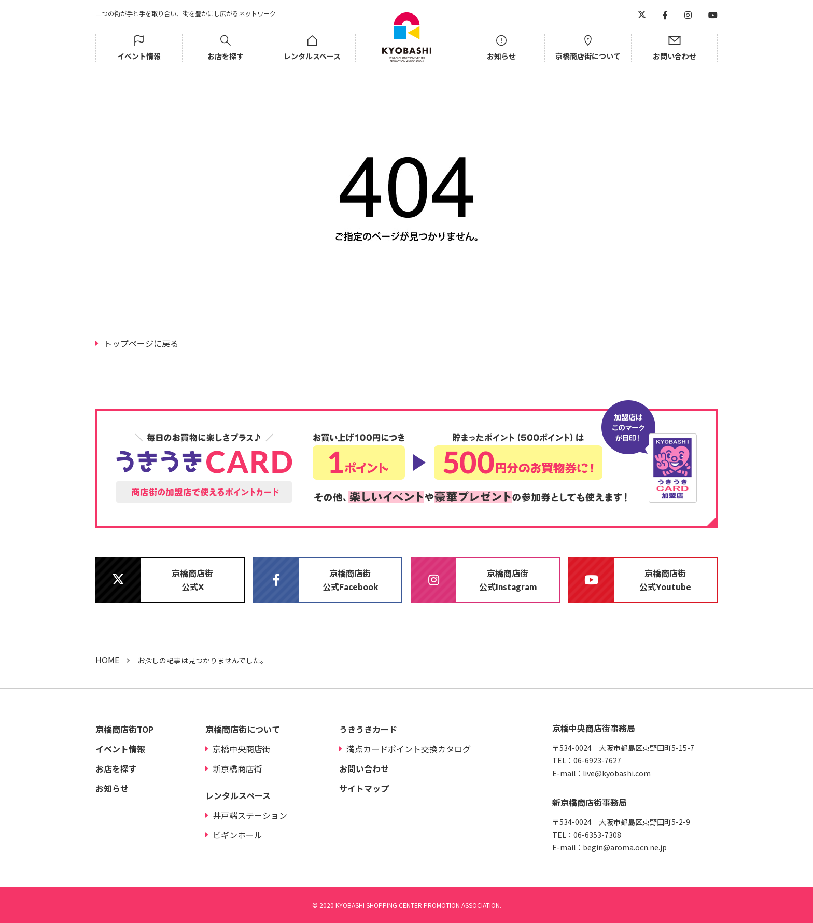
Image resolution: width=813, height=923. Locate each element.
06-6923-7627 (597, 760)
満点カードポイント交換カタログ (408, 749)
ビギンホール (237, 835)
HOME (107, 659)
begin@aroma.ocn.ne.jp (625, 847)
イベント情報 (139, 56)
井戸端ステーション (250, 815)
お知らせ (501, 56)
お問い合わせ (674, 56)
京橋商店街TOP (124, 729)
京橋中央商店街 (242, 749)
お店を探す (225, 56)
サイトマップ (364, 788)
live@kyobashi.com (617, 773)
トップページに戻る (141, 343)
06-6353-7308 (597, 835)
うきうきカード (368, 729)
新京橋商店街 (237, 768)
